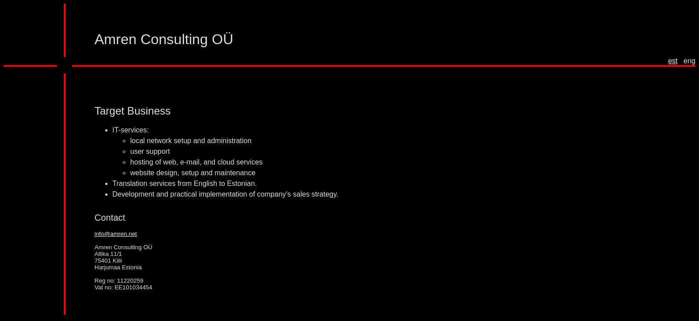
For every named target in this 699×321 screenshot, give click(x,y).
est (673, 61)
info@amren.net (116, 233)
